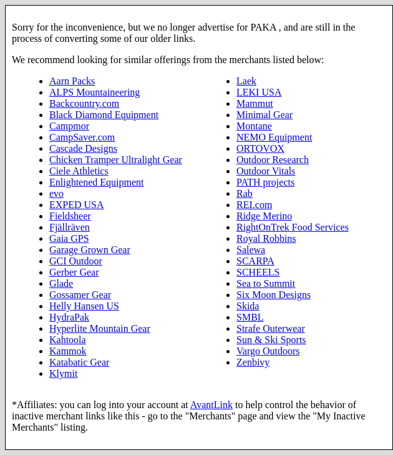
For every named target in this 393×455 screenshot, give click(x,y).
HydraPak (69, 317)
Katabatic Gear (79, 362)
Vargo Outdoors (267, 351)
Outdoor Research (272, 159)
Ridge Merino (264, 216)
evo (56, 193)
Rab (244, 193)
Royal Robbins (266, 238)
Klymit (63, 373)
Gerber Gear (74, 272)
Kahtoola (67, 339)
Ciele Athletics (79, 171)
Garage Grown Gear (89, 249)
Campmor (69, 126)
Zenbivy (252, 362)
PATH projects (265, 182)
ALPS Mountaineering (94, 92)
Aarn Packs (72, 81)
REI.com (254, 204)
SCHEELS (257, 272)
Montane (254, 126)
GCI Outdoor (75, 261)
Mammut (254, 103)
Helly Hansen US (84, 306)
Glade (61, 283)
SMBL (250, 317)
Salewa (250, 249)
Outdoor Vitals (265, 171)
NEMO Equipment (274, 137)
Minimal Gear (264, 114)
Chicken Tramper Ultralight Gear (115, 159)
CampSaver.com (82, 137)
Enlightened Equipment (96, 182)
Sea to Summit (265, 283)
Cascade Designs (83, 148)
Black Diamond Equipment (103, 114)
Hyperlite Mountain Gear (99, 328)
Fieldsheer (70, 216)
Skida (247, 306)
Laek (246, 81)
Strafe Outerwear (270, 328)
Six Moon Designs (273, 294)
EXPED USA (76, 204)
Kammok (68, 351)
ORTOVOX (260, 148)
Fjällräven (69, 227)
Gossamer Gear (80, 294)
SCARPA (255, 261)
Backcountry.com (84, 103)
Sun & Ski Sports (271, 339)
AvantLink (211, 404)
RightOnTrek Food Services (292, 227)
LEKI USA (258, 92)
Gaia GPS (69, 238)
